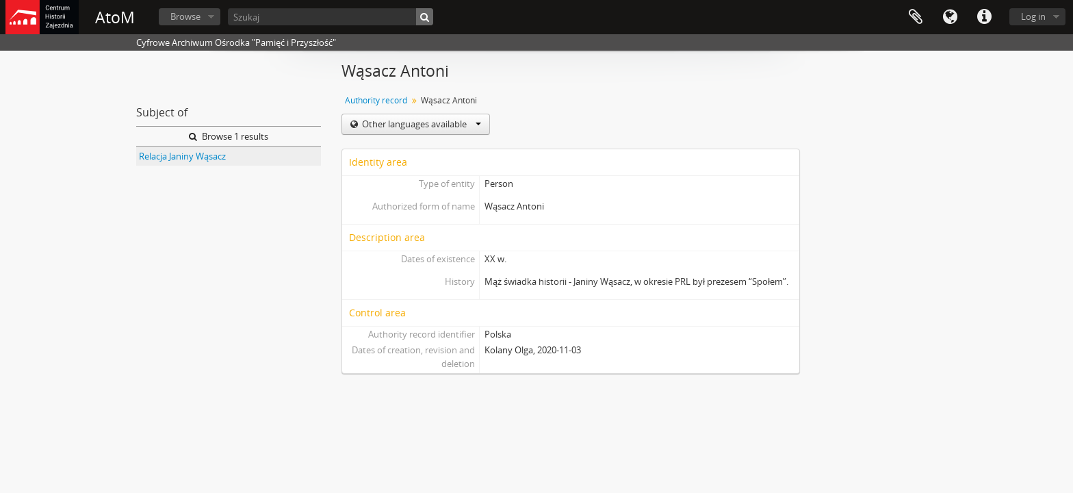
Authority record (376, 100)
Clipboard (916, 17)
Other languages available (420, 124)
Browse (185, 16)
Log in (1033, 16)
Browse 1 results (228, 136)
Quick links (984, 17)
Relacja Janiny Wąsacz (182, 156)
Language (950, 17)
